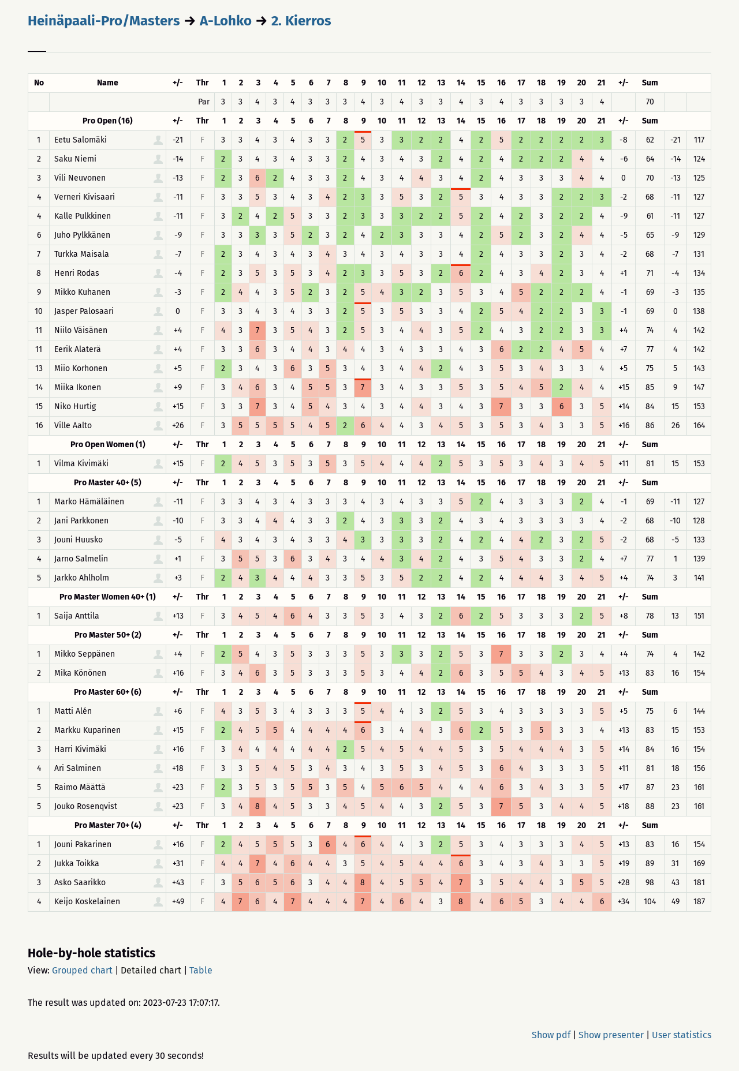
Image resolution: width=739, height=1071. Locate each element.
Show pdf (551, 1034)
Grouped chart (82, 970)
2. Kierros (301, 21)
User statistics (681, 1034)
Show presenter (611, 1034)
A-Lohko (226, 21)
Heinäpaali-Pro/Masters (104, 21)
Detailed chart (151, 970)
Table (200, 970)
